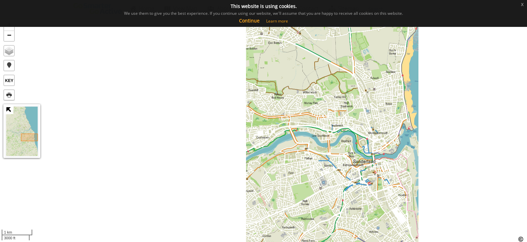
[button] (9, 66)
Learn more (277, 21)
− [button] (9, 36)
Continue (249, 20)
